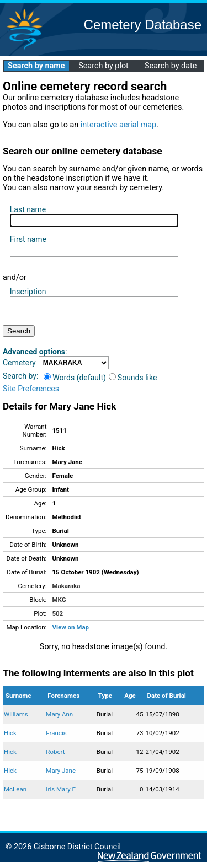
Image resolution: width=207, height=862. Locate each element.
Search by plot (103, 66)
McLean (15, 789)
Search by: (20, 375)
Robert (55, 752)
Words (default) (75, 377)
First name (28, 239)
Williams (16, 714)
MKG (59, 600)
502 (57, 613)
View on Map (70, 627)
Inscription (28, 291)
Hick (10, 733)
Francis (56, 733)
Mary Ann (59, 714)
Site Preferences (31, 388)
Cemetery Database (142, 24)
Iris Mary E (61, 789)
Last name (28, 209)
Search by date (171, 66)
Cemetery (19, 362)
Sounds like (133, 377)
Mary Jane (61, 770)
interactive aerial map (118, 125)
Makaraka (66, 586)
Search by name (36, 66)
